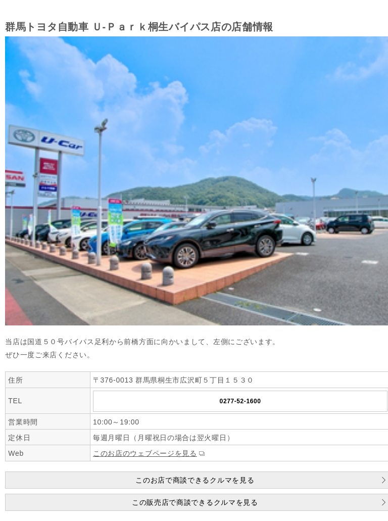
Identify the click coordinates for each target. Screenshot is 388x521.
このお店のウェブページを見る (145, 453)
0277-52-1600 (240, 401)
